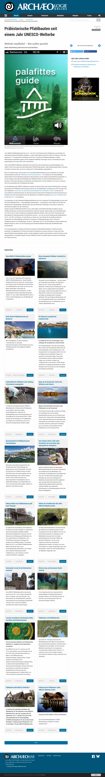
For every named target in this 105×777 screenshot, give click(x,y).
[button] (76, 51)
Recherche (44, 15)
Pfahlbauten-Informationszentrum (31, 175)
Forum (89, 15)
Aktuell (16, 15)
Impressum (41, 755)
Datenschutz (57, 755)
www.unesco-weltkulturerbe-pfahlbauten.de (86, 61)
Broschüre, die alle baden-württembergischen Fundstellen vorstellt (34, 191)
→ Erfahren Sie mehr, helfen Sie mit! (15, 766)
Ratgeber (75, 15)
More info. (43, 775)
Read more (30, 310)
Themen (29, 15)
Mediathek (60, 15)
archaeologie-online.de (11, 19)
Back (36, 742)
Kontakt (49, 755)
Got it (96, 775)
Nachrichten (29, 19)
